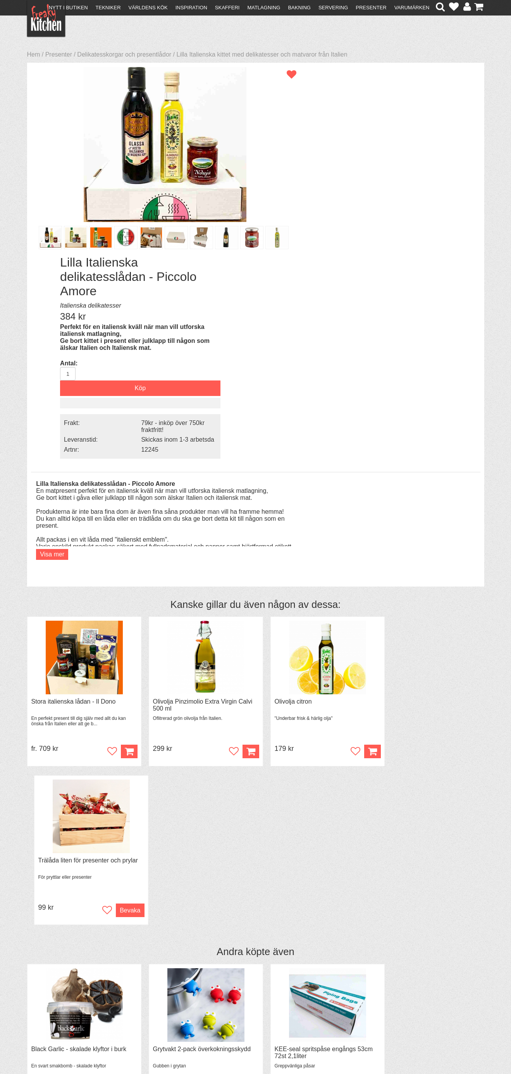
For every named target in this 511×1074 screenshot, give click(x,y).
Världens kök (148, 7)
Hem (33, 54)
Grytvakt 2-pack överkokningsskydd (196, 690)
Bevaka (465, 550)
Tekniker (108, 7)
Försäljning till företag (60, 996)
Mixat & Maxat (160, 989)
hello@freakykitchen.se (226, 1048)
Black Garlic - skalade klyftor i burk (78, 690)
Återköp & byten (53, 989)
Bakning (299, 7)
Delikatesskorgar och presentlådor (124, 54)
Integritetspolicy (52, 1003)
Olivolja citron (281, 500)
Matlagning (263, 7)
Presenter (371, 7)
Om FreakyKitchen (253, 976)
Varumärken (412, 7)
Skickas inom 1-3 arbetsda (417, 253)
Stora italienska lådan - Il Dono (73, 500)
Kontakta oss (49, 975)
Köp (123, 551)
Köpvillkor (44, 982)
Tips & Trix (155, 982)
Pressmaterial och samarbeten (269, 983)
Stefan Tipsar (159, 996)
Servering (333, 7)
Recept (151, 975)
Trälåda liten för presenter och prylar (429, 500)
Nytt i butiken (68, 7)
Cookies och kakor (253, 990)
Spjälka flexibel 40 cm (409, 690)
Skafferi (227, 7)
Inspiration (191, 7)
